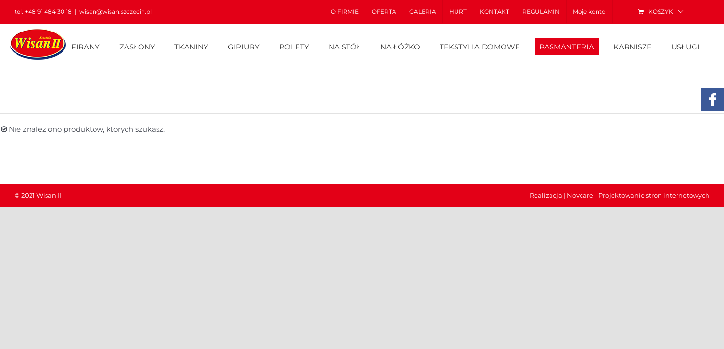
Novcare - (582, 195)
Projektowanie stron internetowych (653, 195)
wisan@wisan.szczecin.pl (115, 11)
